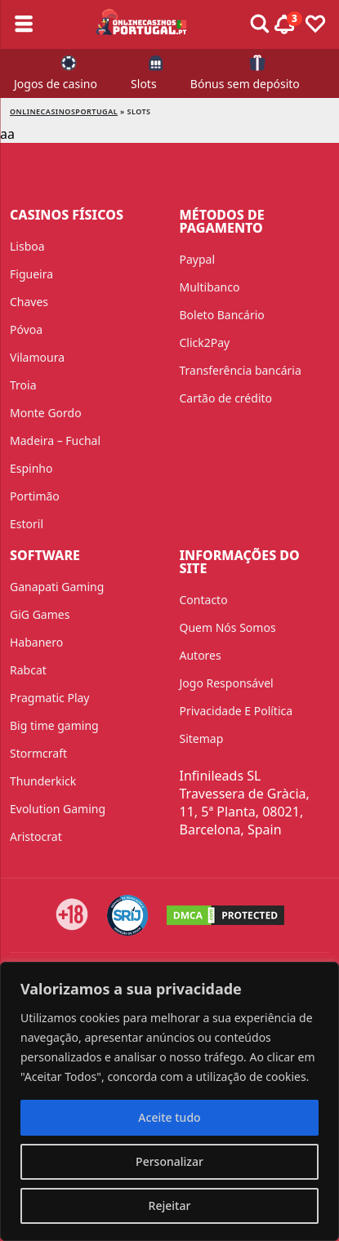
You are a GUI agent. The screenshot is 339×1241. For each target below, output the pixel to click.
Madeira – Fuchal (55, 440)
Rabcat (28, 670)
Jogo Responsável (227, 683)
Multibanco (210, 287)
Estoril (26, 524)
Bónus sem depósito (245, 83)
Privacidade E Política (236, 710)
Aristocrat (36, 836)
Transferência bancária (240, 370)
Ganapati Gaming (57, 586)
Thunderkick (43, 781)
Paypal (198, 259)
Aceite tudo (169, 1117)
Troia (23, 385)
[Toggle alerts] (260, 24)
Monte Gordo (46, 412)
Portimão (35, 496)
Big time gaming (54, 725)
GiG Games (39, 614)
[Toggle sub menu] (24, 24)
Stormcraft (38, 753)
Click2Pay (205, 342)
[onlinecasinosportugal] (142, 24)
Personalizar (169, 1161)
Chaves (29, 301)
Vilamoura (37, 357)
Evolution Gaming (57, 808)
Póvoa (26, 329)
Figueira (31, 274)
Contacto (204, 599)
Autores (200, 655)
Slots (144, 83)
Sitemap (202, 738)
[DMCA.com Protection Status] (225, 915)
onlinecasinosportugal (64, 111)
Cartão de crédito (226, 398)
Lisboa (27, 246)
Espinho (31, 468)
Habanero (36, 642)
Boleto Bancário (222, 314)
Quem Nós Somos (228, 627)
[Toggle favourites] (315, 24)
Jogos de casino (55, 83)
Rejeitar (170, 1205)
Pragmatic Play (49, 697)
